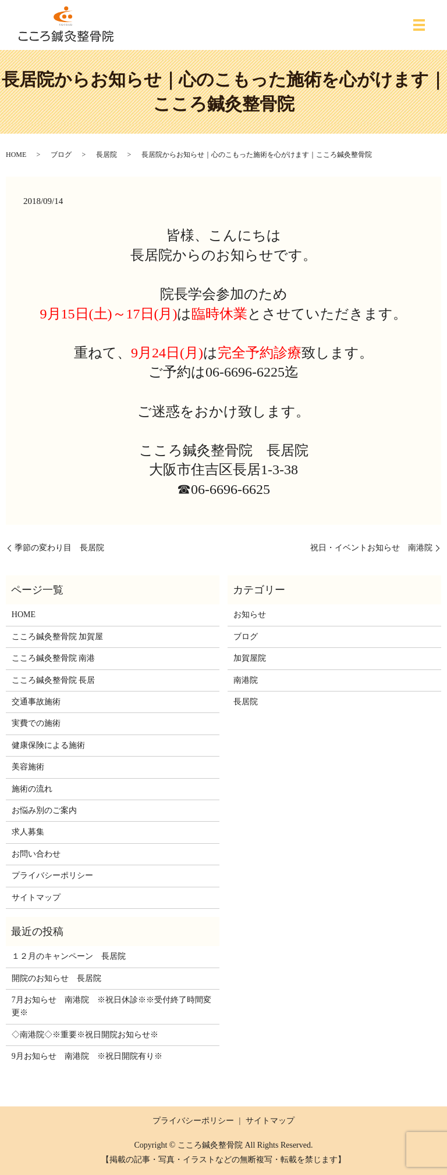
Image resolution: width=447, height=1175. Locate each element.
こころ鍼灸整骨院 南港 (53, 658)
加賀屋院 (249, 658)
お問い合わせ (36, 854)
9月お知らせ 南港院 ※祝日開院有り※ (87, 1056)
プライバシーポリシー (52, 875)
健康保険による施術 (48, 745)
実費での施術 (36, 723)
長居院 (106, 155)
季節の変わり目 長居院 (59, 547)
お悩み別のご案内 (44, 810)
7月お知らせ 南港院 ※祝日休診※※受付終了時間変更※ (111, 1006)
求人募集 (28, 831)
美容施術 (28, 766)
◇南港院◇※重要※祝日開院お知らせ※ (85, 1034)
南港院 (245, 680)
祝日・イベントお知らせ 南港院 (371, 547)
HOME (16, 155)
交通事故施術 (36, 701)
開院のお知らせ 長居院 (56, 978)
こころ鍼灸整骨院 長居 (53, 680)
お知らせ (249, 614)
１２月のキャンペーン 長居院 (69, 956)
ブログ (61, 155)
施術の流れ (32, 788)
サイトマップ (36, 897)
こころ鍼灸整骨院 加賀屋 (58, 636)
